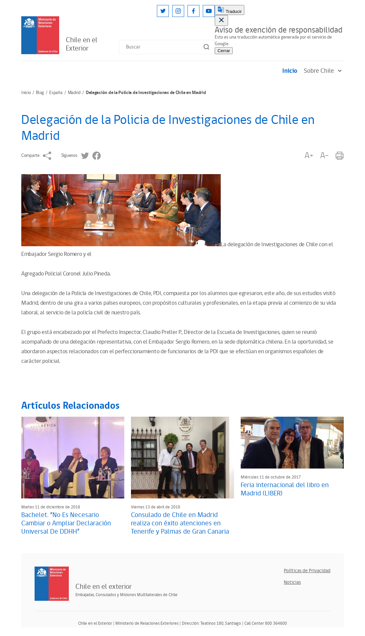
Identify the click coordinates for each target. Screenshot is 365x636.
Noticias (292, 582)
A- (324, 156)
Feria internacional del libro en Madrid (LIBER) (285, 489)
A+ (308, 156)
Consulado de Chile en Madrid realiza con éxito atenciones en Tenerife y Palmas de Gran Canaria (180, 523)
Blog (40, 92)
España (55, 92)
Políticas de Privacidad (307, 570)
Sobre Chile (324, 70)
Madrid (74, 92)
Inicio (289, 70)
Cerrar (223, 50)
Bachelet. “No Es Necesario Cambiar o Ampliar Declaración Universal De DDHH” (66, 523)
